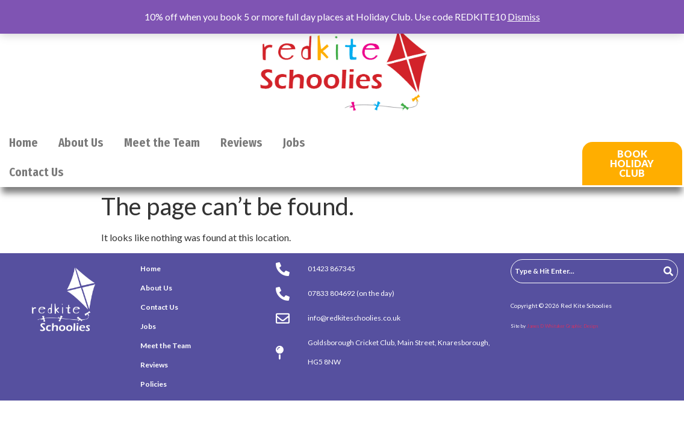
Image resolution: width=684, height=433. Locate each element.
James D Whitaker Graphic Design (562, 326)
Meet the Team (162, 143)
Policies (153, 383)
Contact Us (36, 172)
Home (23, 143)
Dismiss (524, 16)
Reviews (241, 143)
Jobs (294, 143)
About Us (81, 143)
